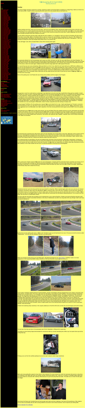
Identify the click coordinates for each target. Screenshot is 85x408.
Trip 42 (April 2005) (4, 50)
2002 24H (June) (4, 11)
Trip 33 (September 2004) (6, 41)
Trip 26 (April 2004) (4, 35)
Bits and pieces (4, 84)
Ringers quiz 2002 (4, 104)
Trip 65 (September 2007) (6, 73)
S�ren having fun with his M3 (6, 103)
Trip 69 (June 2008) (4, 77)
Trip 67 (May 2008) (4, 75)
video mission (61, 257)
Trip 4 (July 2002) (4, 13)
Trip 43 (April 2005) (4, 51)
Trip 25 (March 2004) (5, 34)
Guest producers (4, 85)
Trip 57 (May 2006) (4, 65)
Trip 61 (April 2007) (4, 69)
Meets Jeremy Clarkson (5, 96)
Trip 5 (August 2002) (5, 14)
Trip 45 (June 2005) (4, 53)
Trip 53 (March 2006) (5, 61)
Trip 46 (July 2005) (4, 54)
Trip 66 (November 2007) (5, 74)
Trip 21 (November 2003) (5, 30)
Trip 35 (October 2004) (5, 43)
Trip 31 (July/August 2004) (6, 39)
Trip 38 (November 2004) (5, 46)
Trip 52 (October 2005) (5, 60)
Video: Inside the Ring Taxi (6, 97)
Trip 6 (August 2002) (5, 15)
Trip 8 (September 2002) (5, 17)
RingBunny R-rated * (5, 86)
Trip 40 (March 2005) (5, 48)
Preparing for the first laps (6, 100)
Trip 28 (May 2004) (4, 37)
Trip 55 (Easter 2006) (5, 63)
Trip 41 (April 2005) (4, 49)
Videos (2, 90)
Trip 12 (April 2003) (4, 21)
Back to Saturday (22, 404)
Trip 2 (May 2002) (4, 10)
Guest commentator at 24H (6, 94)
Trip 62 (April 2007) (4, 70)
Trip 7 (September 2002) (5, 16)
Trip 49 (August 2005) (5, 57)
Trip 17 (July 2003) (4, 26)
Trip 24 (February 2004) (5, 33)
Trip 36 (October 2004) (5, 44)
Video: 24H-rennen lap (5, 95)
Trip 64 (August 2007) (5, 72)
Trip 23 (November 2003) (5, 32)
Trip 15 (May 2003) (4, 24)
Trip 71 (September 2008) (6, 79)
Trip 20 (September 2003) (6, 29)
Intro (2, 6)
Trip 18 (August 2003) (5, 27)
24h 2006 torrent (4, 101)
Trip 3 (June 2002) (4, 12)
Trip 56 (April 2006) (4, 64)
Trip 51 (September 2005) (6, 59)
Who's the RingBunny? (5, 82)
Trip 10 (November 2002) (5, 19)
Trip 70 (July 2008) (4, 78)
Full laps (2, 83)
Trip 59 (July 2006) (4, 67)
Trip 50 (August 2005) (5, 58)
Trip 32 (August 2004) (5, 40)
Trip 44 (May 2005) (4, 52)
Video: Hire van (4, 111)
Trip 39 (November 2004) (5, 47)
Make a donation (4, 105)
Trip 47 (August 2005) (5, 55)
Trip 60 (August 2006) (5, 68)
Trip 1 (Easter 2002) (4, 9)
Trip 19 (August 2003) (5, 28)
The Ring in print (4, 99)
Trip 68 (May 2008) (4, 76)
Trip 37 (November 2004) (5, 45)
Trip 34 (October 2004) (5, 42)
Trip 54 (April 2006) (4, 62)
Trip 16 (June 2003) (4, 25)
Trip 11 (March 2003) (5, 20)
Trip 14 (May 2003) (4, 23)
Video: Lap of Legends (5, 110)
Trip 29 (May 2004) (4, 38)
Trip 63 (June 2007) (4, 71)
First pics (2, 89)
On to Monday (29, 404)
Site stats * (3, 106)
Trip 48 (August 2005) (5, 56)
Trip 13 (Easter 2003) (5, 22)
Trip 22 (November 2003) (5, 31)
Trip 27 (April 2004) (4, 36)
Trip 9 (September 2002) (5, 18)
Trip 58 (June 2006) (4, 66)
